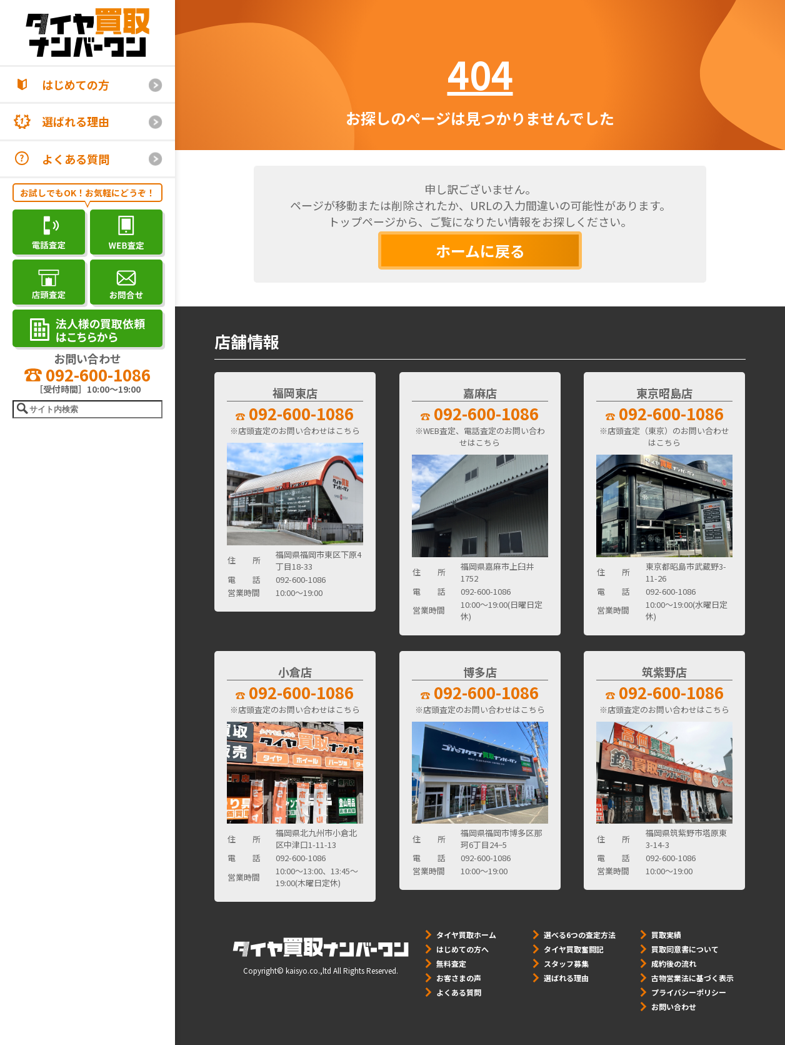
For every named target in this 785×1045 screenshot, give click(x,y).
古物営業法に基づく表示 (692, 977)
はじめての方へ (462, 949)
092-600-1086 (87, 374)
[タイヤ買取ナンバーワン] (87, 32)
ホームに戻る (480, 250)
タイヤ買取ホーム (466, 934)
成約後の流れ (673, 963)
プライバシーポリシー (688, 992)
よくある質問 (75, 159)
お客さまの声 (458, 977)
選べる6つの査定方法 (580, 934)
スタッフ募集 (566, 963)
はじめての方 (75, 84)
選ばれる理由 (75, 121)
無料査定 (451, 963)
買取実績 (666, 934)
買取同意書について (685, 949)
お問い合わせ (673, 1006)
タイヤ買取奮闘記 (574, 949)
